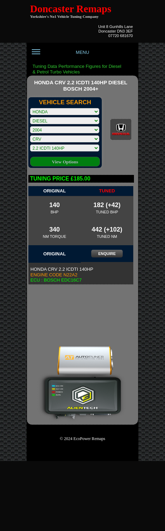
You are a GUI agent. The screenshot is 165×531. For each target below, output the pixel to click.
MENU (60, 55)
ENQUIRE (107, 254)
